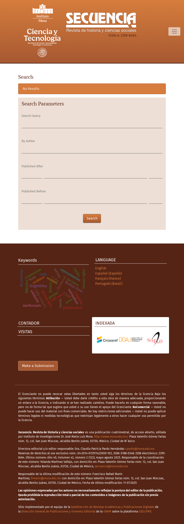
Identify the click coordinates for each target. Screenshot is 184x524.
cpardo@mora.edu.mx (139, 449)
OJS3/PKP (145, 511)
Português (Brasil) (108, 284)
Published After (32, 166)
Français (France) (108, 278)
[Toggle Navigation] (174, 31)
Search (92, 218)
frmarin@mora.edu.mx (46, 478)
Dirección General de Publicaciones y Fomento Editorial (58, 511)
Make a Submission (38, 366)
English (100, 268)
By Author (28, 141)
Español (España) (108, 273)
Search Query (31, 116)
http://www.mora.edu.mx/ (111, 436)
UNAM (107, 511)
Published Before (34, 191)
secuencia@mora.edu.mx (111, 466)
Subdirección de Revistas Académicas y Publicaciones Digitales (112, 507)
